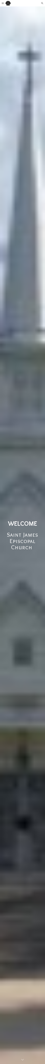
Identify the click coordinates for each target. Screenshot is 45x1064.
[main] (22, 535)
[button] (3, 3)
